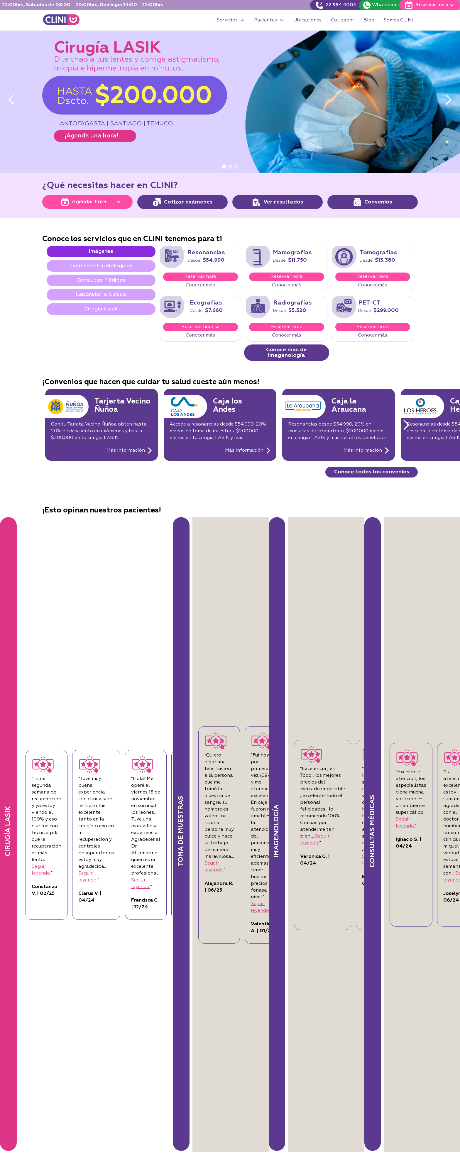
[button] (230, 20)
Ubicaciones (307, 20)
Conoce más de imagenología (286, 352)
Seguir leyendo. (84, 843)
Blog (368, 20)
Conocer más (200, 285)
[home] (61, 20)
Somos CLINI (398, 20)
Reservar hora (200, 276)
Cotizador (342, 20)
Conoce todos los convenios (371, 472)
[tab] (101, 251)
